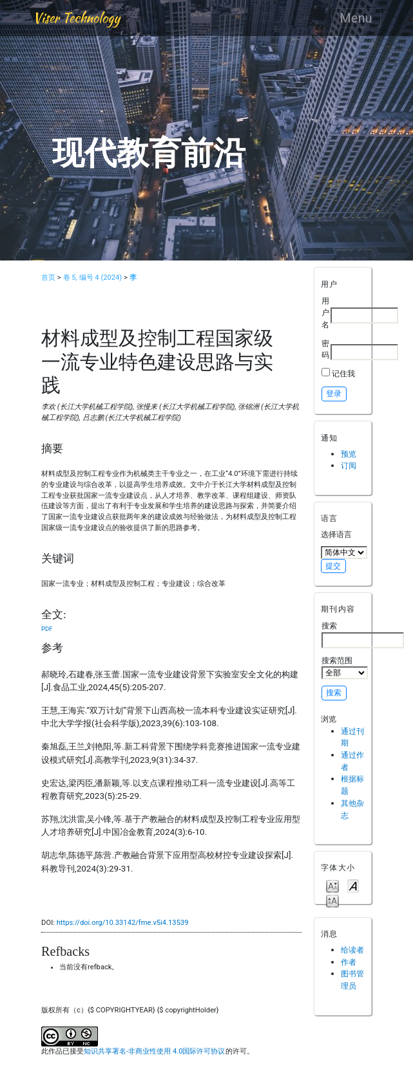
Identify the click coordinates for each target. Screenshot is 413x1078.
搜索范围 (345, 667)
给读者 (352, 950)
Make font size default (353, 885)
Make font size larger (332, 900)
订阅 (348, 465)
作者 (348, 962)
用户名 (325, 312)
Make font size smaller (332, 885)
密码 (325, 349)
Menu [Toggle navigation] (356, 18)
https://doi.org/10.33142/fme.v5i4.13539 (123, 922)
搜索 (363, 634)
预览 (348, 454)
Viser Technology (76, 17)
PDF (46, 628)
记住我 (343, 373)
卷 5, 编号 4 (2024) (92, 277)
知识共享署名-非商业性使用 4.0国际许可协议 (154, 1051)
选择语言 (336, 534)
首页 (48, 277)
